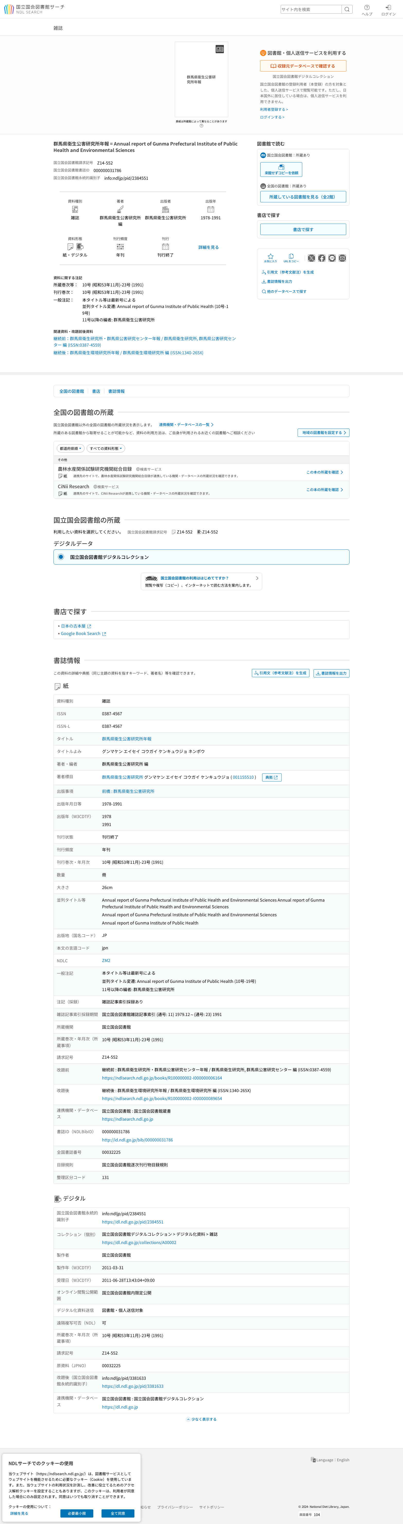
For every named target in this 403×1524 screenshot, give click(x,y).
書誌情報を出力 (276, 281)
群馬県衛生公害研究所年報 (126, 739)
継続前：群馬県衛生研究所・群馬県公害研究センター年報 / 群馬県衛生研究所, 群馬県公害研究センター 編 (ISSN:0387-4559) (144, 341)
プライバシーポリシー (175, 1507)
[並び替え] (71, 448)
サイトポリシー (211, 1507)
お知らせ (143, 1507)
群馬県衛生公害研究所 (122, 777)
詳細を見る (208, 247)
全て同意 (118, 1513)
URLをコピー (291, 258)
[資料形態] (106, 448)
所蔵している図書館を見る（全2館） (303, 197)
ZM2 (106, 960)
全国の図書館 (71, 391)
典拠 (271, 777)
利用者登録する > (274, 109)
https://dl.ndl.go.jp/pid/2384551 (132, 1222)
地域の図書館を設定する (325, 433)
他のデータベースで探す (284, 291)
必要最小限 (77, 1513)
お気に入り (270, 258)
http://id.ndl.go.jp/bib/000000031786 (137, 1140)
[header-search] (317, 9)
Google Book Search (84, 633)
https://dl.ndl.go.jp (120, 1407)
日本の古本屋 (76, 626)
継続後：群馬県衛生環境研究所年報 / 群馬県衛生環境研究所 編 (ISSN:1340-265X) (128, 352)
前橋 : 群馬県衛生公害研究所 (128, 791)
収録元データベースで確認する (302, 66)
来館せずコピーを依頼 (281, 169)
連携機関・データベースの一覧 (187, 425)
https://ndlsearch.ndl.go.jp (127, 1119)
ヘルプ (367, 9)
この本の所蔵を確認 (325, 472)
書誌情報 (116, 391)
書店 (96, 391)
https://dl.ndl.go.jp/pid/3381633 (132, 1386)
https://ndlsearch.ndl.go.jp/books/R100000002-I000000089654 (162, 1098)
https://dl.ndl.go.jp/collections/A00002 (139, 1242)
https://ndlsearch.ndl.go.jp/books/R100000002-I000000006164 (162, 1078)
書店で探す (303, 229)
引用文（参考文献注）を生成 (287, 272)
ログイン (388, 9)
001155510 (243, 777)
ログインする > (272, 117)
